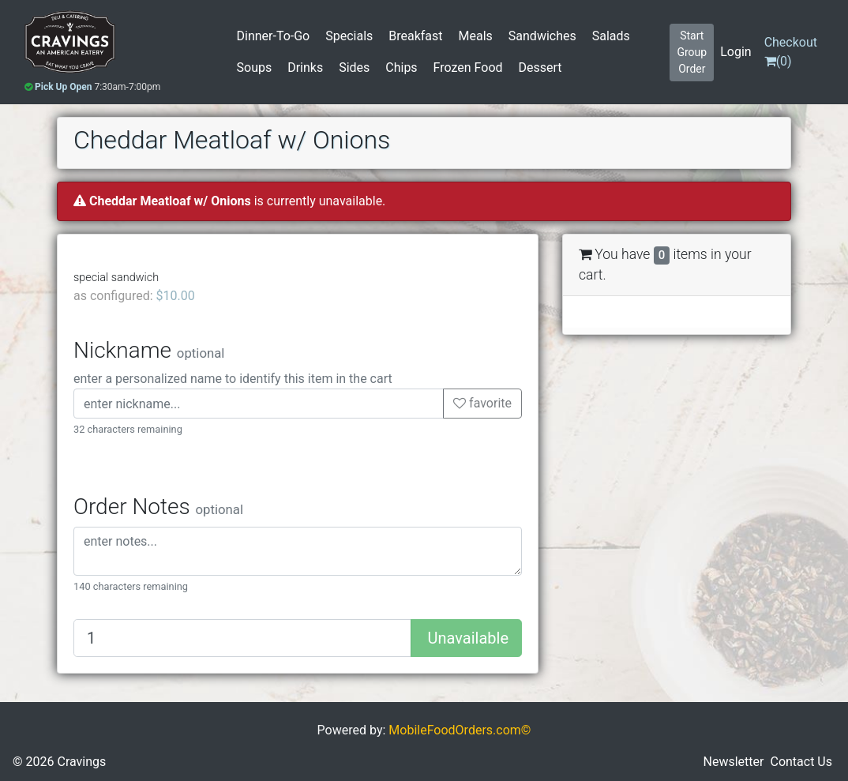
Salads (611, 35)
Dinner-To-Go (273, 35)
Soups (254, 67)
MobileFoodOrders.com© (459, 742)
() (790, 52)
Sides (354, 67)
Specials (349, 35)
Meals (476, 35)
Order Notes (158, 507)
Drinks (305, 67)
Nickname (148, 350)
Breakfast (415, 35)
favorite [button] (482, 403)
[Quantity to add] (242, 638)
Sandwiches (542, 35)
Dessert (540, 67)
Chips (401, 67)
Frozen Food (468, 67)
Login (735, 51)
